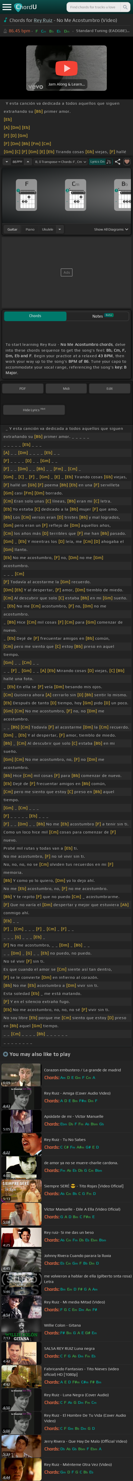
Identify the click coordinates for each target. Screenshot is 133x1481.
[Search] (124, 7)
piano (30, 229)
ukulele (47, 229)
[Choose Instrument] (59, 229)
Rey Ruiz (43, 20)
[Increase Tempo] (28, 161)
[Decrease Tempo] (7, 161)
